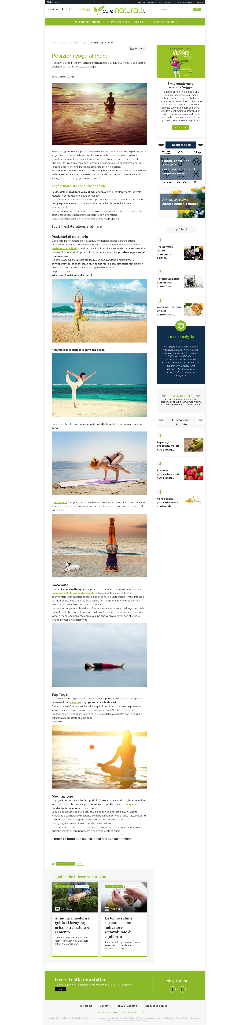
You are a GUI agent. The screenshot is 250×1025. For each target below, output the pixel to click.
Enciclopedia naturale (87, 22)
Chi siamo (86, 1005)
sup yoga (75, 702)
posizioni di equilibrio (64, 248)
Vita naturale (65, 863)
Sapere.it (200, 2)
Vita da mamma (155, 2)
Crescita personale (185, 2)
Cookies (147, 1012)
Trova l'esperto (117, 22)
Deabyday (141, 2)
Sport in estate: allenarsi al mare (77, 227)
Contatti (104, 1005)
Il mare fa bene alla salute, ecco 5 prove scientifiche (92, 839)
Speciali (139, 22)
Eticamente (169, 2)
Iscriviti (84, 9)
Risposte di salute (163, 22)
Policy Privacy (130, 1012)
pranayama (130, 804)
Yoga (80, 863)
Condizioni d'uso (107, 1012)
